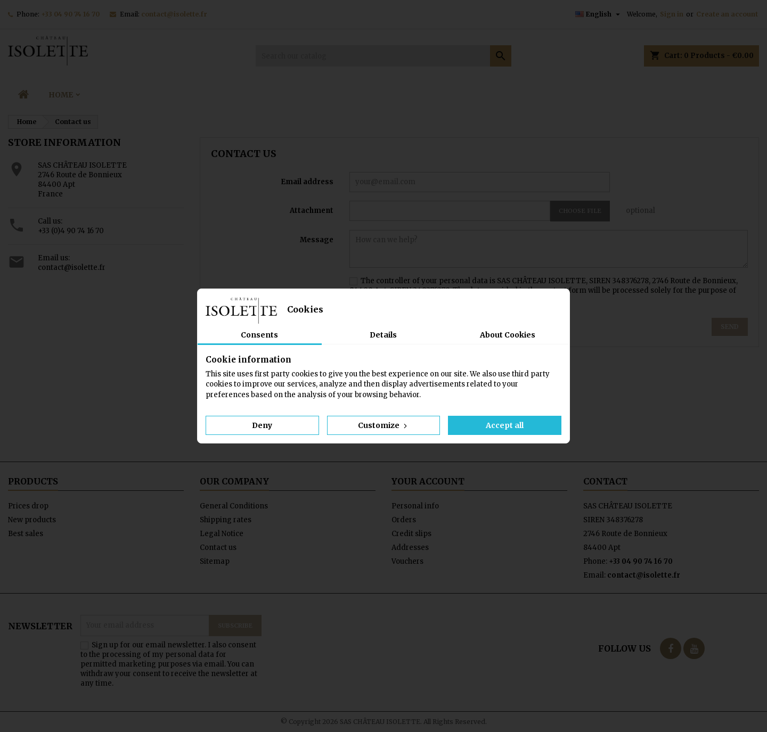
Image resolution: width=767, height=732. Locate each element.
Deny (262, 425)
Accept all (505, 425)
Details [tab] (383, 335)
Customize (383, 425)
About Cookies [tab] (507, 335)
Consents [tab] (259, 335)
